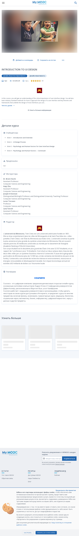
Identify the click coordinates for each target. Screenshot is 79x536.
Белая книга (32, 497)
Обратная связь (7, 478)
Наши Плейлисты (34, 478)
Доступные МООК (34, 475)
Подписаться (69, 459)
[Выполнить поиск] (75, 3)
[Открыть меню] (3, 3)
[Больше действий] (63, 60)
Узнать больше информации (39, 110)
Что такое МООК (8, 475)
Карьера (31, 501)
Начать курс (39, 532)
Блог (29, 482)
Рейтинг (57, 475)
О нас (4, 494)
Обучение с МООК (34, 494)
